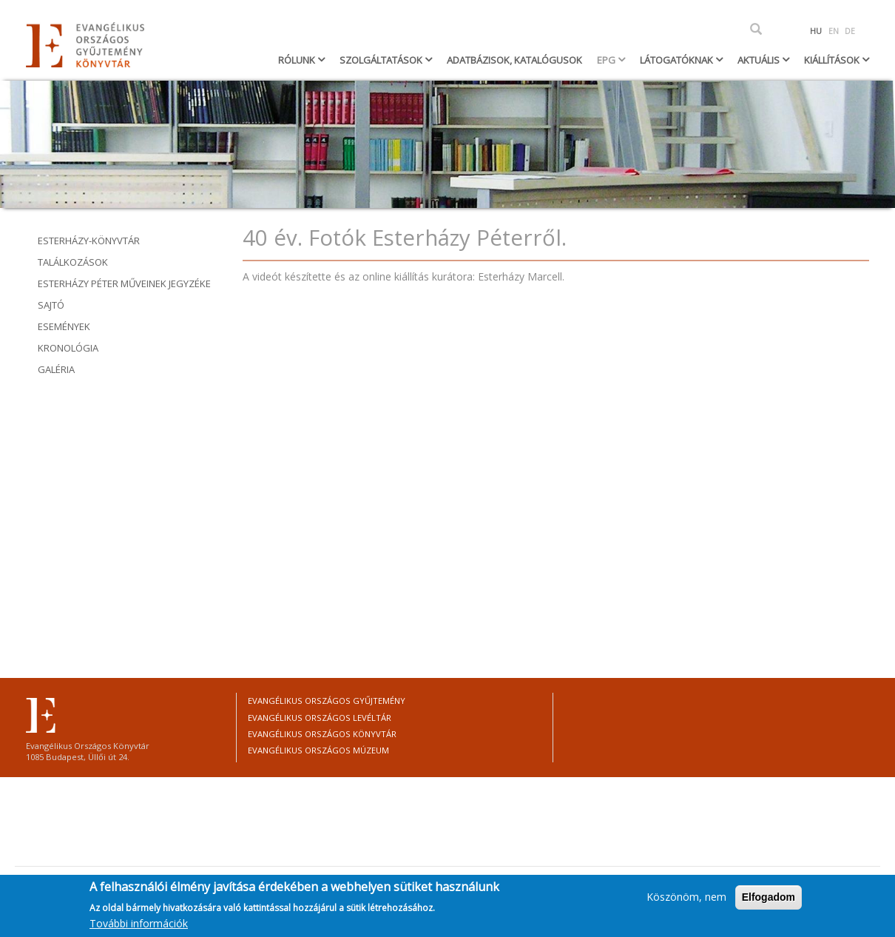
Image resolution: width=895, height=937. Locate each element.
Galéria (56, 369)
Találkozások (73, 262)
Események (64, 326)
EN (833, 31)
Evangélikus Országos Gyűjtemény (326, 700)
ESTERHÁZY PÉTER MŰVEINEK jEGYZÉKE (124, 283)
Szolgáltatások (382, 60)
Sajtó (51, 305)
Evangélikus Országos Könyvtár (322, 733)
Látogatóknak (677, 60)
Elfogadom (768, 897)
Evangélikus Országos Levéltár (319, 717)
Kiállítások (833, 60)
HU (816, 31)
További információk (139, 923)
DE (850, 31)
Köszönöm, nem (686, 897)
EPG (607, 60)
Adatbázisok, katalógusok (514, 60)
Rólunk (297, 60)
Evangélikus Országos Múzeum (318, 750)
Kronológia (68, 348)
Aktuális (759, 60)
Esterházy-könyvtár (89, 240)
